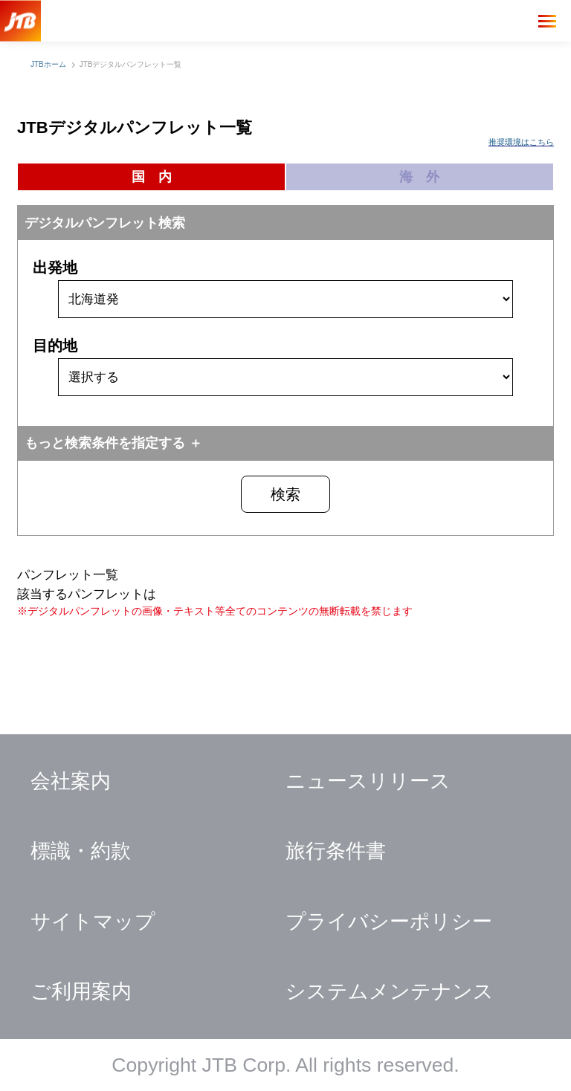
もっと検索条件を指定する (105, 443)
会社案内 (70, 781)
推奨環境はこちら (521, 141)
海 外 (419, 176)
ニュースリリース (368, 781)
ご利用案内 (81, 991)
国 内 (152, 176)
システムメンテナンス (390, 991)
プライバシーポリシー (389, 921)
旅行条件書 (336, 851)
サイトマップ (92, 921)
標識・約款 (80, 851)
